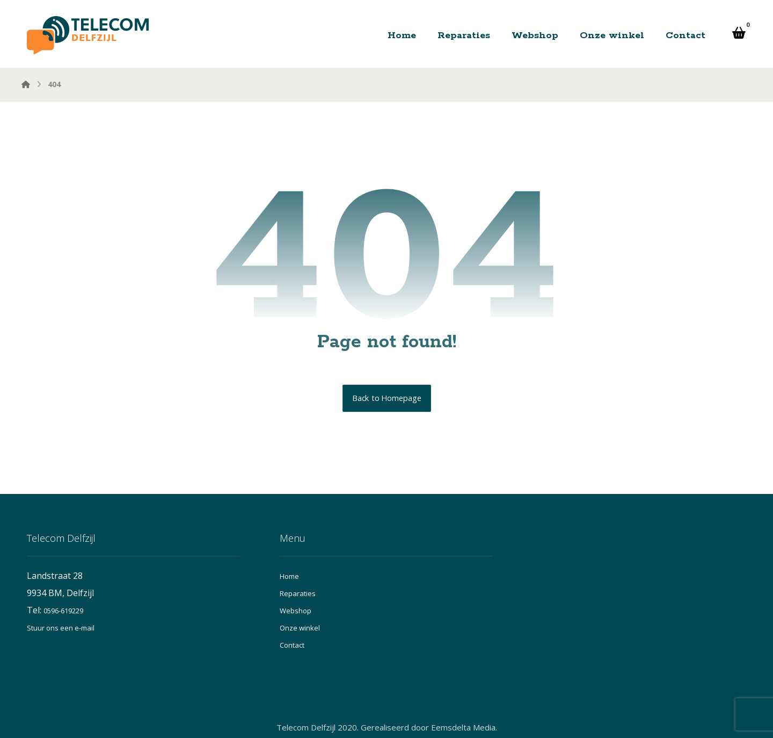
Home (289, 576)
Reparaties (298, 593)
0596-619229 (63, 610)
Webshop (295, 610)
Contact (292, 645)
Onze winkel (300, 628)
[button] (739, 32)
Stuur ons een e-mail (60, 628)
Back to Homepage (386, 398)
